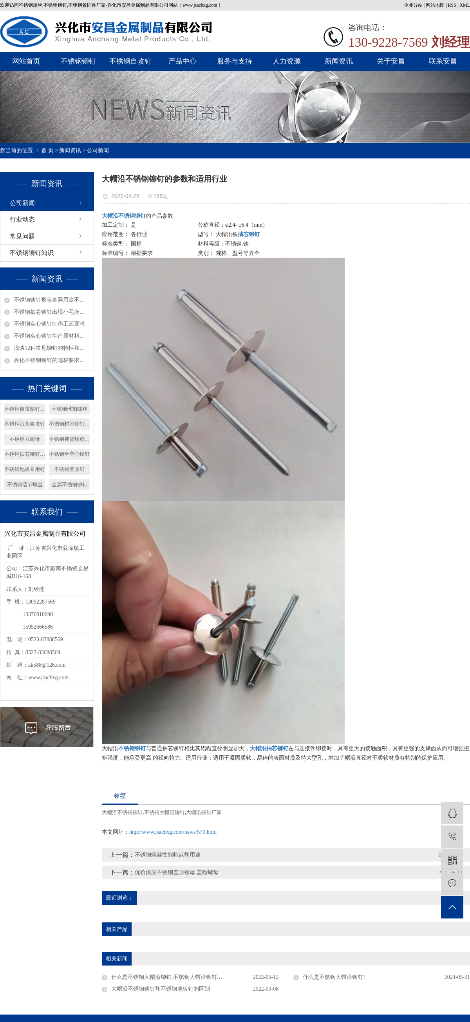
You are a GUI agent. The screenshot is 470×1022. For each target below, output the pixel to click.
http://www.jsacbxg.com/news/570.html (173, 832)
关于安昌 (391, 61)
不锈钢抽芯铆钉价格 (24, 454)
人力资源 (287, 61)
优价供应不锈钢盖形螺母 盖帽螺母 (177, 872)
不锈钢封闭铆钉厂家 (69, 424)
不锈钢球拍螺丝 (69, 409)
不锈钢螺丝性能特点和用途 (168, 855)
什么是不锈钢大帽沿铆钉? (334, 977)
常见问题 (22, 236)
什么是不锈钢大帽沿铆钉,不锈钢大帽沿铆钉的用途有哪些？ (183, 977)
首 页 (47, 150)
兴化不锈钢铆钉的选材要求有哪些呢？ (52, 360)
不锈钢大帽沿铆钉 (164, 812)
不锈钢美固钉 (69, 469)
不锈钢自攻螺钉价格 (24, 409)
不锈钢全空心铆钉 (69, 454)
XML (464, 5)
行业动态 (22, 219)
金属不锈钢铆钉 (69, 484)
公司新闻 (98, 150)
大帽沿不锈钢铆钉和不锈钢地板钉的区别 (160, 989)
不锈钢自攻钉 (130, 61)
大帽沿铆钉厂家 (204, 812)
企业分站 (413, 5)
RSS (452, 5)
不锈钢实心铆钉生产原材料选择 (52, 336)
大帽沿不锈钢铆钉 (122, 812)
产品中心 (182, 61)
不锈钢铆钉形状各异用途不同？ (52, 300)
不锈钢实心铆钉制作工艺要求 (49, 324)
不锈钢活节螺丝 (25, 484)
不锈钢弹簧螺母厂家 (69, 439)
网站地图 (435, 5)
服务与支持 (234, 61)
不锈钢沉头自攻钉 (24, 424)
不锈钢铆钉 (78, 61)
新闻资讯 (339, 61)
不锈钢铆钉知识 (32, 252)
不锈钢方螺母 (24, 439)
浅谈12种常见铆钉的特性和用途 (52, 348)
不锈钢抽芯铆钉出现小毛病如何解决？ (52, 312)
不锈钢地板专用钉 (24, 469)
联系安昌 (443, 61)
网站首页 (26, 61)
